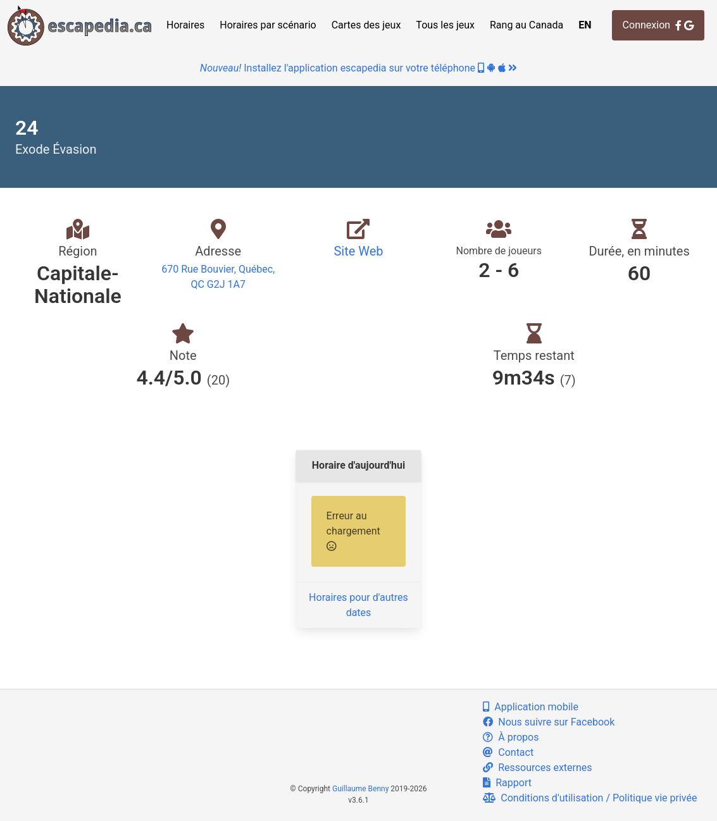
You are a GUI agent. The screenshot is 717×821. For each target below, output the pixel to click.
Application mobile (530, 707)
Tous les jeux (445, 25)
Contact (508, 752)
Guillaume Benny (360, 788)
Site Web (358, 251)
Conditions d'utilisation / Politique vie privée (590, 798)
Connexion (658, 25)
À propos (511, 737)
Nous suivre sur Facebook (548, 722)
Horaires (185, 25)
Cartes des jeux (366, 25)
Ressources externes (537, 768)
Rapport (507, 783)
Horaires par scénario (268, 25)
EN (584, 25)
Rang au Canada (526, 25)
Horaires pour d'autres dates (358, 605)
